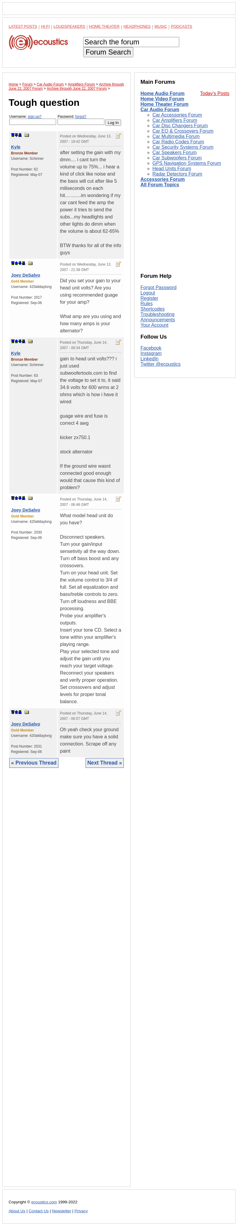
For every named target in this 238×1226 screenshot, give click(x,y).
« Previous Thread (34, 763)
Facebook (150, 348)
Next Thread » (104, 763)
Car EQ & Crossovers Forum (182, 131)
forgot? (80, 116)
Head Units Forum (171, 168)
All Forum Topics (159, 184)
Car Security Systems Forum (182, 147)
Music (160, 26)
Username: (32, 119)
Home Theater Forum (164, 104)
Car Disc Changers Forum (180, 125)
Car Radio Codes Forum (178, 141)
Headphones (137, 26)
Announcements (157, 319)
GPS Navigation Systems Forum (186, 163)
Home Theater (104, 26)
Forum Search (108, 52)
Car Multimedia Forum (176, 136)
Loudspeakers (69, 26)
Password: (81, 119)
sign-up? (34, 116)
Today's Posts (214, 93)
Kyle (16, 146)
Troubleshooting (157, 314)
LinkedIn (149, 358)
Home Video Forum (162, 98)
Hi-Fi (45, 26)
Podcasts (181, 26)
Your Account (154, 325)
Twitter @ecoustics (160, 364)
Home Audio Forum (162, 93)
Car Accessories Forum (177, 114)
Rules (146, 303)
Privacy (81, 1211)
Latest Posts (23, 26)
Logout (147, 292)
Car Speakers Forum (174, 152)
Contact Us (39, 1211)
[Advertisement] (66, 982)
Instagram (151, 353)
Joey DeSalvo (25, 275)
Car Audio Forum (159, 109)
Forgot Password (158, 287)
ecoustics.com (44, 1202)
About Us (17, 1211)
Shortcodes (152, 308)
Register (149, 298)
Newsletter (61, 1211)
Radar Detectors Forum (177, 173)
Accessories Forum (162, 179)
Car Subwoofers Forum (177, 157)
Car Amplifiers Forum (174, 120)
